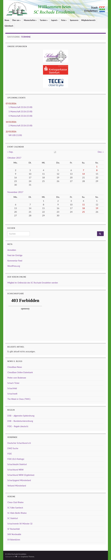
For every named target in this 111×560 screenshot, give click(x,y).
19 (97, 208)
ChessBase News (14, 367)
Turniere (44, 20)
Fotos (64, 20)
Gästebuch (9, 26)
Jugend (54, 20)
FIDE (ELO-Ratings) (15, 459)
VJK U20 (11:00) (15, 135)
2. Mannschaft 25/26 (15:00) (20, 125)
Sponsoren (74, 20)
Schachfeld (12, 388)
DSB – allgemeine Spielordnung (20, 415)
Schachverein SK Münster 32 (19, 523)
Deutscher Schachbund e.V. (19, 443)
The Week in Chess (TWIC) (18, 399)
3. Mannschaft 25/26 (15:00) (20, 111)
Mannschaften (30, 20)
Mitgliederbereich (88, 20)
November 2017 (15, 192)
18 (83, 208)
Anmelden (11, 250)
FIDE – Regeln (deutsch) (17, 426)
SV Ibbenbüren (13, 539)
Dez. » (101, 151)
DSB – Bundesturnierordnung (20, 421)
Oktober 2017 (14, 157)
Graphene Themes (27, 557)
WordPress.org (13, 266)
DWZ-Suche (12, 448)
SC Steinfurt (12, 518)
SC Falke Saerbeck (15, 507)
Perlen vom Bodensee (16, 378)
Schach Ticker (13, 383)
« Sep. (10, 151)
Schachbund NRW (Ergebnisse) (20, 475)
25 (83, 211)
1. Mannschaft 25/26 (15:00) (20, 107)
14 (83, 173)
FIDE (9, 453)
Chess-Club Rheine (15, 502)
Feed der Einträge (14, 255)
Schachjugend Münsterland (19, 480)
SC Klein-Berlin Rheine (17, 513)
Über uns (16, 20)
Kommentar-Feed (14, 260)
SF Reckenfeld (13, 529)
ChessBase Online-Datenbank (20, 372)
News (7, 20)
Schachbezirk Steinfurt (17, 464)
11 (83, 204)
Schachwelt (12, 393)
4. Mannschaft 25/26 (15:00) (20, 116)
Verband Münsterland (16, 485)
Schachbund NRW (15, 469)
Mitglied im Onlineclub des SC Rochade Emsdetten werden (32, 282)
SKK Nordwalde (14, 534)
